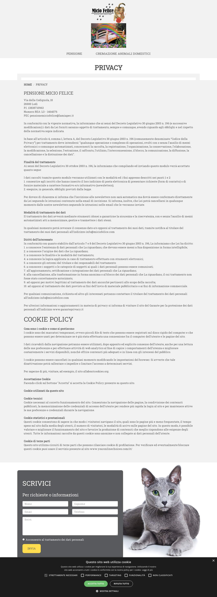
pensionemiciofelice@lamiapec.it (52, 115)
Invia (31, 548)
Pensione (74, 54)
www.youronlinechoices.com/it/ (111, 449)
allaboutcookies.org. (96, 371)
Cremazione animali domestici (123, 54)
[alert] (108, 577)
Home (28, 84)
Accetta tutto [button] (96, 583)
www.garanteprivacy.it (68, 309)
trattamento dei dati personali (64, 539)
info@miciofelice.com (100, 232)
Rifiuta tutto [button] (121, 583)
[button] (108, 591)
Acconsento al (53, 539)
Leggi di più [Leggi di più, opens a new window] (147, 570)
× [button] (213, 561)
